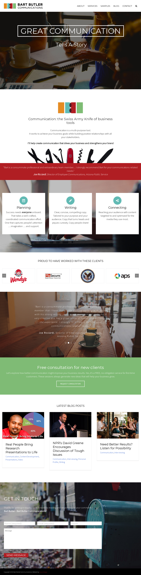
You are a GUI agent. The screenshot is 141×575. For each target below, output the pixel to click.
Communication (12, 456)
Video (20, 459)
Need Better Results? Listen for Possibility (116, 446)
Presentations (11, 459)
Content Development (29, 456)
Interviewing (72, 459)
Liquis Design (43, 572)
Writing (62, 462)
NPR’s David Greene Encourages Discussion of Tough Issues (68, 449)
